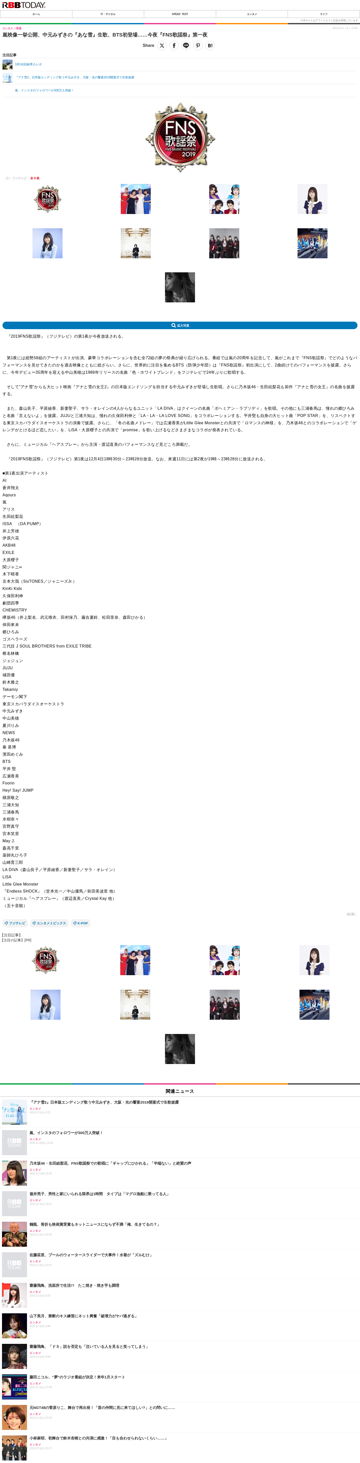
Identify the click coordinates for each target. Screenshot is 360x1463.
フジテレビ (17, 923)
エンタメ (252, 14)
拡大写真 (183, 325)
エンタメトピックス (51, 923)
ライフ (324, 14)
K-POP (83, 923)
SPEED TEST (180, 14)
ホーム (36, 14)
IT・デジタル (108, 14)
